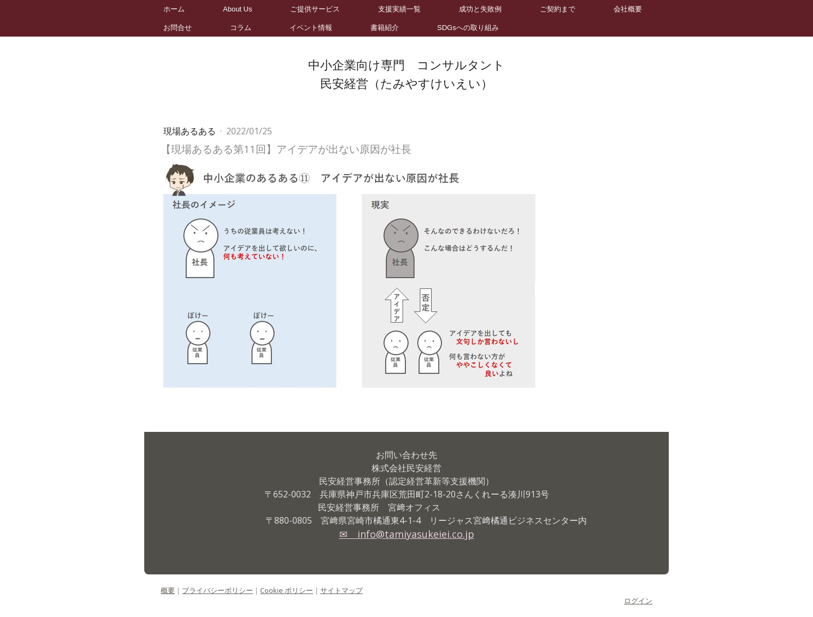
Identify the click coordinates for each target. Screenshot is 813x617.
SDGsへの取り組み (468, 27)
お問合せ (177, 27)
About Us (237, 9)
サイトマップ (341, 590)
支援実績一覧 (399, 9)
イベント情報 (311, 27)
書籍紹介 (384, 27)
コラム (240, 27)
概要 (168, 590)
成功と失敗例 (480, 9)
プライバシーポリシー (217, 590)
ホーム (174, 9)
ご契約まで (557, 9)
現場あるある (190, 131)
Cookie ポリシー (286, 590)
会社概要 (628, 9)
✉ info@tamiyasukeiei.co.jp (406, 534)
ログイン (638, 601)
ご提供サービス (315, 9)
